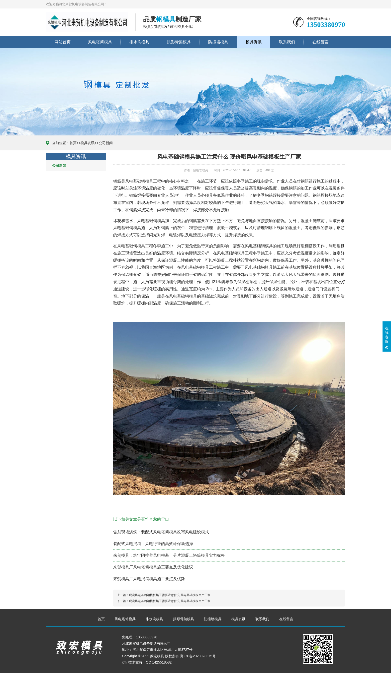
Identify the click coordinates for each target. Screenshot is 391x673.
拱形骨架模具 (179, 42)
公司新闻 (106, 143)
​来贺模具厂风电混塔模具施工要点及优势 (149, 579)
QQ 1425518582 (159, 662)
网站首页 (63, 42)
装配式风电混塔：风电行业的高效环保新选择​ (153, 544)
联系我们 (287, 42)
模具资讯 (254, 42)
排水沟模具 (139, 42)
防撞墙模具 (218, 42)
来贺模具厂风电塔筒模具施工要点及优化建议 (153, 567)
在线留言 (320, 42)
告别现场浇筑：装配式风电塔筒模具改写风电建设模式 (161, 532)
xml (124, 662)
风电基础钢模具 (139, 181)
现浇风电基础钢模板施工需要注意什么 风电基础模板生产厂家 (169, 595)
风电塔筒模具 (100, 42)
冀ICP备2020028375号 (198, 656)
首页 (73, 143)
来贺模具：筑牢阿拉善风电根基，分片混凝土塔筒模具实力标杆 (169, 555)
